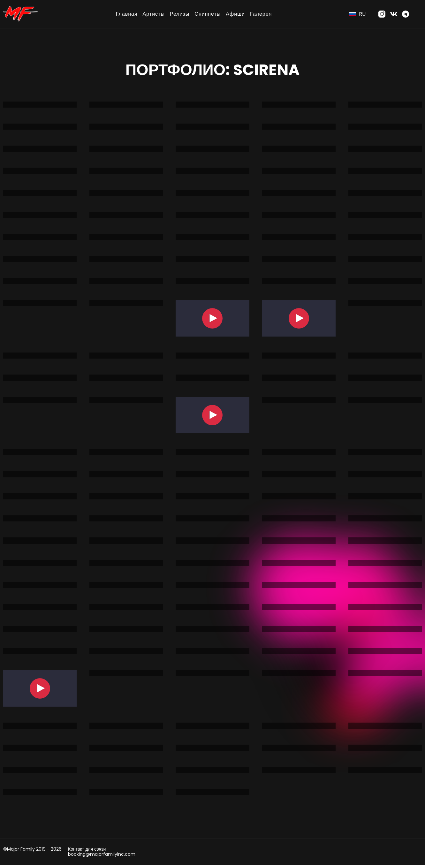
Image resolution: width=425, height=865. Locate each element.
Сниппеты (207, 14)
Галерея (261, 14)
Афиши (235, 14)
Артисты (154, 14)
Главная (127, 14)
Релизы (179, 14)
